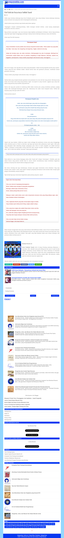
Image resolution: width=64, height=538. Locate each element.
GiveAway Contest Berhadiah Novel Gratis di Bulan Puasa (27, 472)
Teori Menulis (26, 526)
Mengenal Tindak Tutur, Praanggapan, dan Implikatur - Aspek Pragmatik (22, 398)
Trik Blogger (42, 526)
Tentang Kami (7, 411)
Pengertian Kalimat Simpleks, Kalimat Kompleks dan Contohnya (31, 339)
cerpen (27, 524)
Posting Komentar (9, 291)
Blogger (36, 395)
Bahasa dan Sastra (15, 524)
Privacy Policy (7, 417)
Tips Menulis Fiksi (32, 425)
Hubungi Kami (7, 419)
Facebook (24, 264)
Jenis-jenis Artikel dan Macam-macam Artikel (26, 355)
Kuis (53, 524)
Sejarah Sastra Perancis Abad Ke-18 (13, 454)
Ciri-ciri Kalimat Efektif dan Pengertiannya (26, 363)
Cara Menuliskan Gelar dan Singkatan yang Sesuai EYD (29, 316)
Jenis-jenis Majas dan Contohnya (23, 324)
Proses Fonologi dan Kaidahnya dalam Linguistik (17, 404)
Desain (32, 524)
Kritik (6, 15)
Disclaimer (7, 415)
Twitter (31, 264)
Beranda (33, 295)
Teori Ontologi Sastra (9, 452)
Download (38, 524)
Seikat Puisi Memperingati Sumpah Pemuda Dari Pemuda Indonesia (32, 386)
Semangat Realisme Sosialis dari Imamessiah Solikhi (26, 277)
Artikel (6, 524)
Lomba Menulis (32, 441)
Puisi (20, 526)
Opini (16, 526)
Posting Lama (55, 295)
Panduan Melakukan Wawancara (12, 458)
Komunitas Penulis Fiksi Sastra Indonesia (31, 536)
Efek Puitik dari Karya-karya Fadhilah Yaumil (18, 12)
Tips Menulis (34, 526)
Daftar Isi (6, 413)
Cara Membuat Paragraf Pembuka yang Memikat (16, 460)
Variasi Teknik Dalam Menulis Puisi (13, 400)
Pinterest (16, 264)
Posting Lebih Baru (10, 295)
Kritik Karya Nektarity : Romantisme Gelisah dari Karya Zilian (28, 270)
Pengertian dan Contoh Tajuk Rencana (25, 371)
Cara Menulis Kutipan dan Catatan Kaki (25, 379)
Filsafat (44, 524)
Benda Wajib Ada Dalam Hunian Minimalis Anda (16, 402)
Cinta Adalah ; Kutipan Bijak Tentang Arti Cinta (16, 406)
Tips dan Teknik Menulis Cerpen (20, 486)
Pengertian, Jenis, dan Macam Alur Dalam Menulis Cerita (29, 332)
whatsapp (38, 264)
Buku (22, 524)
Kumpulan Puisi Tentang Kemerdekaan (25, 347)
